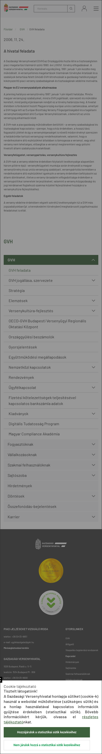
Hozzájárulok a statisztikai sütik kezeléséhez (47, 732)
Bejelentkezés (84, 8)
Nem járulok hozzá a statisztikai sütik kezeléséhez (47, 745)
